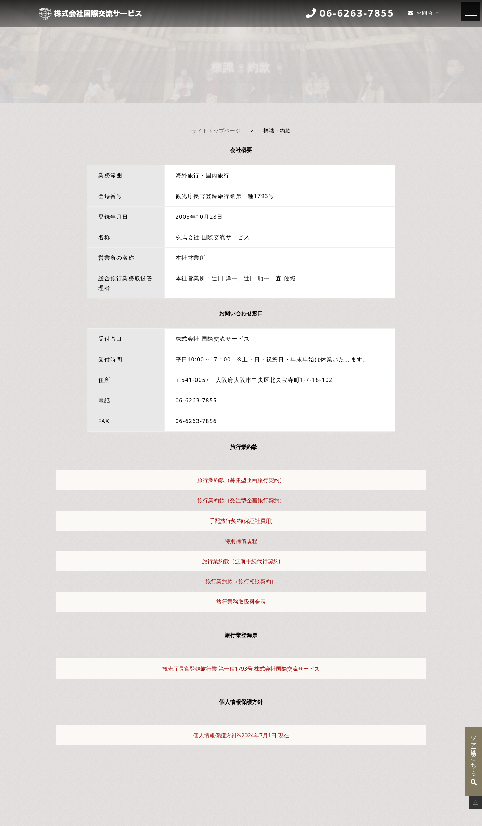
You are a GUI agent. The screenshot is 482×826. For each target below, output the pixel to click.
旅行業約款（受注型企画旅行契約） (241, 500)
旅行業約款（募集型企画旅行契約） (241, 480)
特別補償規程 (241, 541)
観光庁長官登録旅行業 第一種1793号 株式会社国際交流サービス (241, 668)
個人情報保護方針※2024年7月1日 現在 (241, 735)
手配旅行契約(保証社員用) (241, 521)
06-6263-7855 (357, 13)
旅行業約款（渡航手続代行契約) (241, 561)
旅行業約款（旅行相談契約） (241, 581)
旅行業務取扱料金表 (241, 601)
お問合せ (428, 13)
